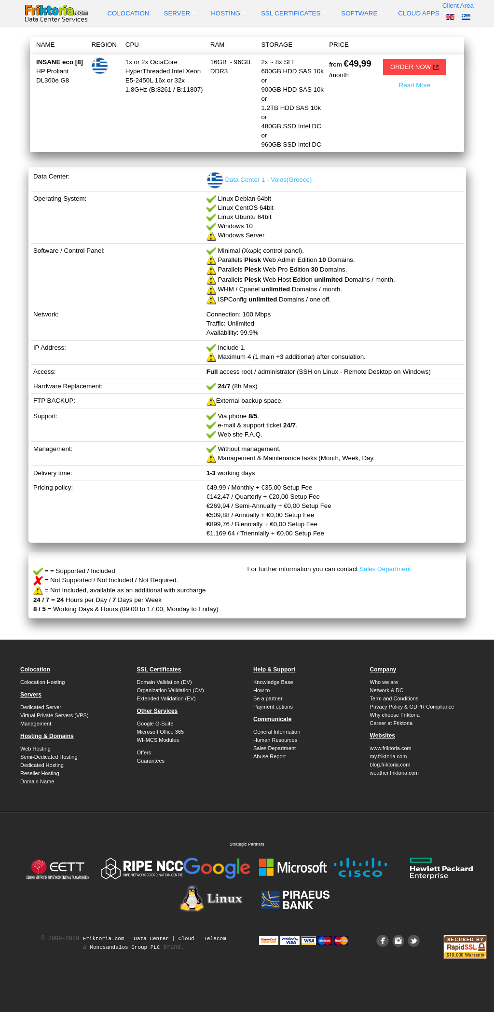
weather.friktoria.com (394, 773)
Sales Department (385, 569)
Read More (415, 85)
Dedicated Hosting (42, 765)
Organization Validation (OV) (170, 690)
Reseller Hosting (39, 773)
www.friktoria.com (391, 748)
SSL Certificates (294, 13)
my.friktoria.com (388, 756)
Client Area (458, 5)
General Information (276, 732)
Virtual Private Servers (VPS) (54, 715)
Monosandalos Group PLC (125, 947)
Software (362, 13)
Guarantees (151, 761)
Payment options (273, 707)
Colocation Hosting (42, 682)
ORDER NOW (414, 66)
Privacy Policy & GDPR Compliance (412, 707)
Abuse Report (269, 756)
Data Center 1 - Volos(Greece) (259, 179)
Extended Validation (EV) (166, 698)
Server (180, 13)
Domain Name (37, 781)
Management (35, 723)
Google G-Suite (155, 723)
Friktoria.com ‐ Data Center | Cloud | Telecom (154, 939)
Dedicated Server (40, 707)
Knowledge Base (273, 682)
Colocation (128, 13)
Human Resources (275, 740)
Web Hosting (35, 749)
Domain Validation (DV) (164, 682)
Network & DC (387, 690)
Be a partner (268, 698)
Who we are (384, 682)
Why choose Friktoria (395, 715)
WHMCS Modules (158, 740)
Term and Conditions (394, 698)
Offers (144, 752)
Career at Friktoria (391, 723)
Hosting (229, 13)
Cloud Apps (421, 13)
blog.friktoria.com (390, 764)
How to (261, 690)
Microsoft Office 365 (160, 732)
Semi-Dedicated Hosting (49, 757)
